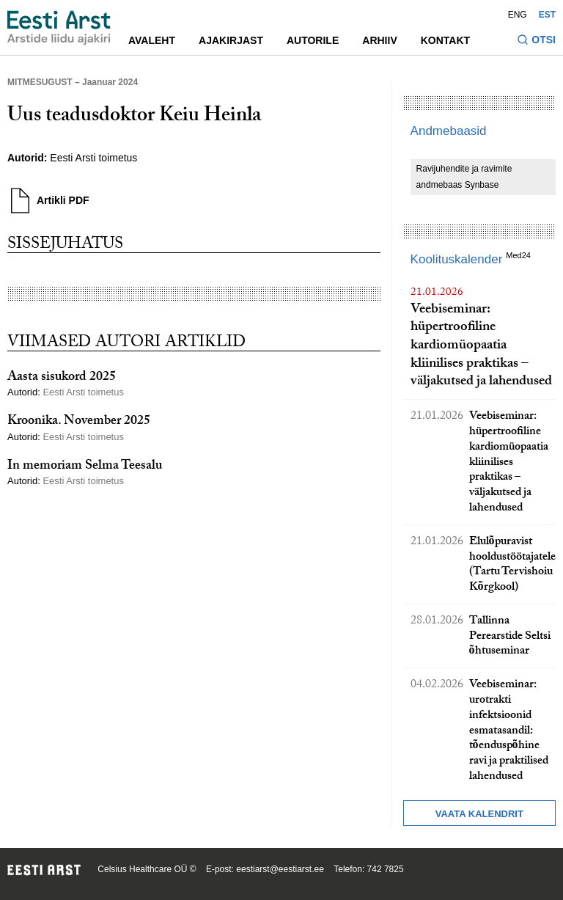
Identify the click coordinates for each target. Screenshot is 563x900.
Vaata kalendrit (479, 813)
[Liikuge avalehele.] (59, 27)
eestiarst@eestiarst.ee (280, 869)
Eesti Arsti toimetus (93, 158)
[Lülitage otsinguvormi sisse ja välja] (536, 41)
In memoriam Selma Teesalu (84, 467)
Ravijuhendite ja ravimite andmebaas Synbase (464, 177)
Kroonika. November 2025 (78, 422)
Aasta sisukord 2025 (61, 378)
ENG (517, 15)
